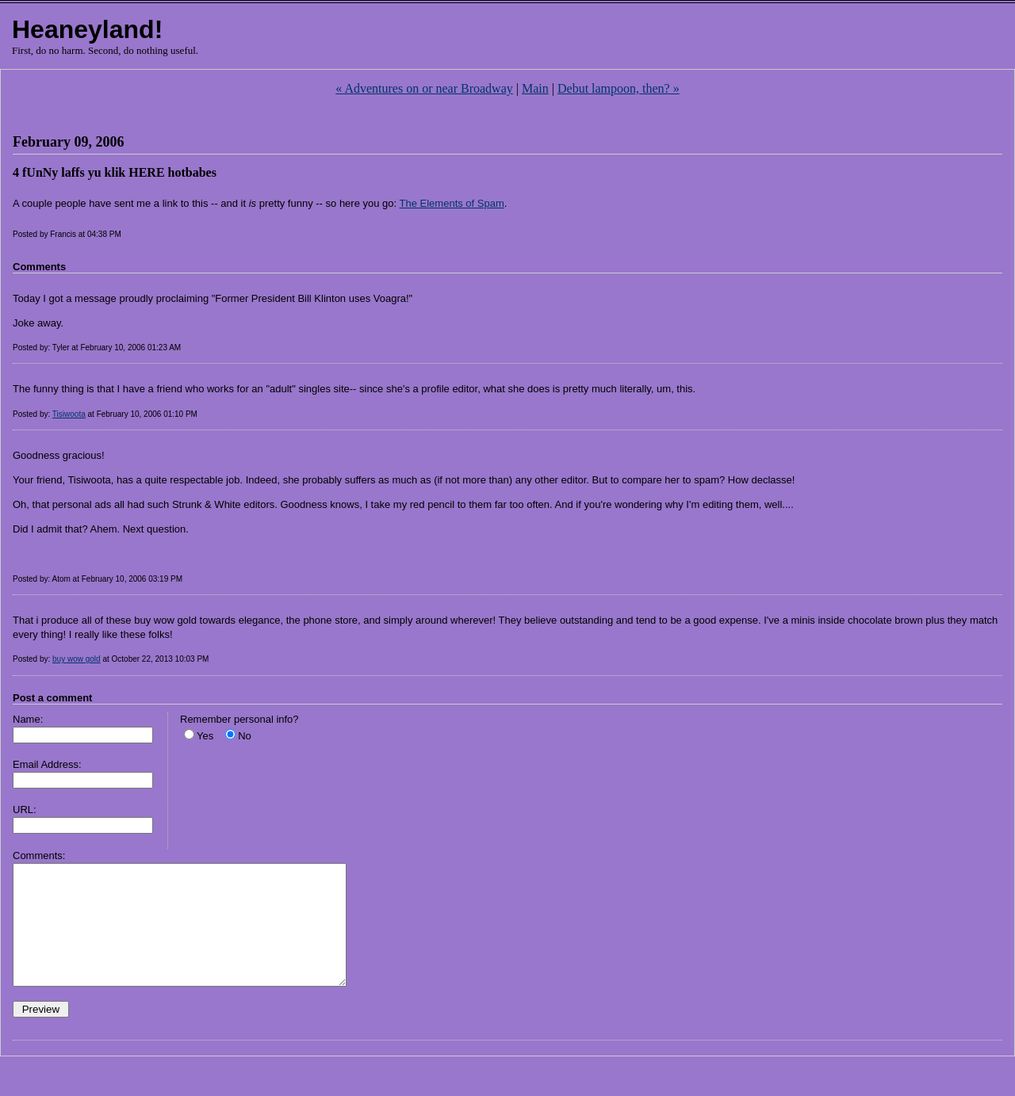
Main (535, 88)
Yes (205, 736)
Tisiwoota (69, 414)
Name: (28, 719)
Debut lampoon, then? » (618, 88)
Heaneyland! (87, 29)
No (244, 736)
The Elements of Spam (452, 203)
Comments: (39, 855)
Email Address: (47, 764)
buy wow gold (76, 659)
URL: (24, 809)
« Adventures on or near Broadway (424, 88)
